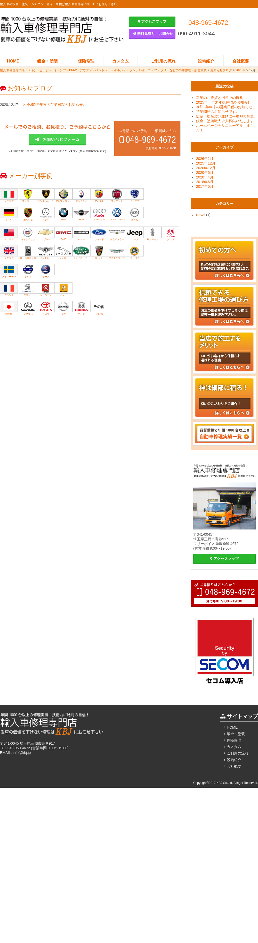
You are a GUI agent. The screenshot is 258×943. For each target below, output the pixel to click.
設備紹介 (206, 61)
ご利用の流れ (163, 61)
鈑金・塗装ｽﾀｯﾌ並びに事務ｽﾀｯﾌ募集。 (226, 116)
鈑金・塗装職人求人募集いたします (225, 121)
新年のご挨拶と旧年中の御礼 (219, 98)
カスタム (120, 61)
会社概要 (240, 61)
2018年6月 (204, 182)
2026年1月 (204, 159)
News (200, 215)
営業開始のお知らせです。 (217, 112)
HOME (13, 61)
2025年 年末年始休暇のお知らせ (223, 102)
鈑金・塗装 (47, 61)
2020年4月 (204, 177)
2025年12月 (205, 163)
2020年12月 (205, 168)
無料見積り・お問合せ (152, 34)
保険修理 (86, 61)
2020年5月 (204, 172)
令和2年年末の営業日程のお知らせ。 (56, 105)
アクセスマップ (152, 21)
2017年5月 (204, 186)
